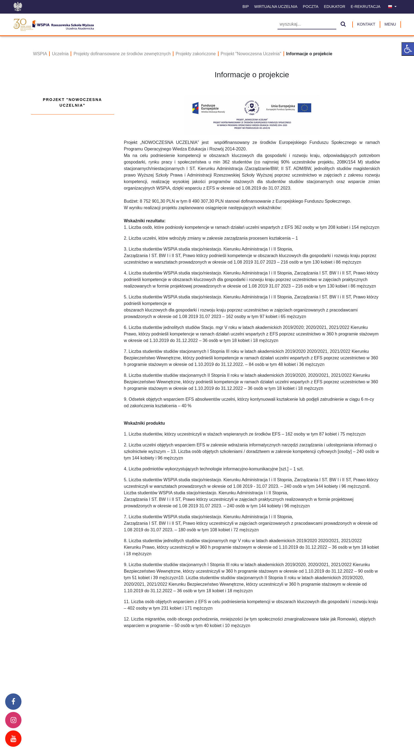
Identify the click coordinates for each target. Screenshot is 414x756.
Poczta (310, 6)
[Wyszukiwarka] (307, 24)
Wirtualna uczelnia (275, 6)
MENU (390, 24)
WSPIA (40, 53)
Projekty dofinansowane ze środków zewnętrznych (122, 53)
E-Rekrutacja (365, 6)
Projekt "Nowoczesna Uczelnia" (251, 53)
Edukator (334, 6)
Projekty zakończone (196, 53)
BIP (245, 6)
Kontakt (366, 24)
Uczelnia (60, 53)
